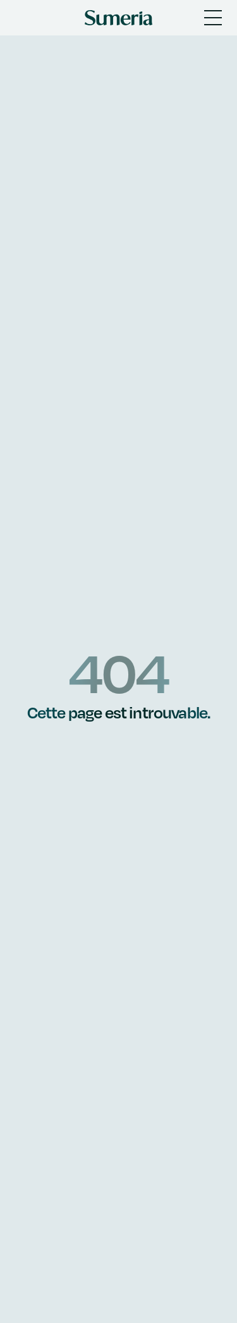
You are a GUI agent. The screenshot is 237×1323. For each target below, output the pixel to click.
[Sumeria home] (118, 17)
